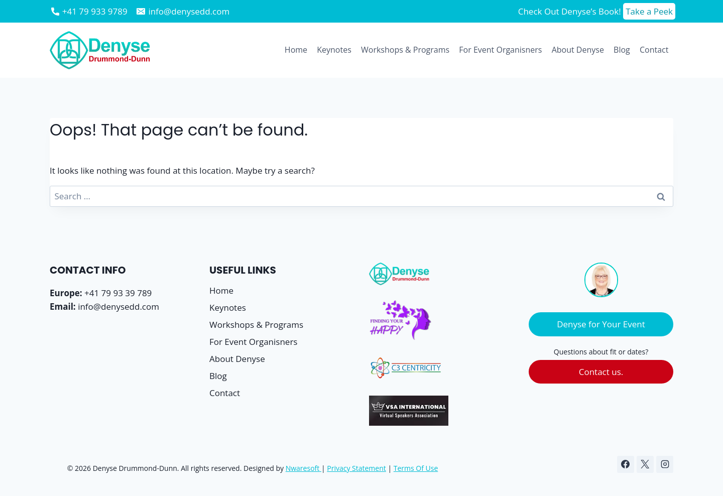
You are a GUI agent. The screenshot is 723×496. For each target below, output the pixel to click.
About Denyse (578, 49)
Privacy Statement (356, 468)
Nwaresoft (303, 468)
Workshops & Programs (405, 49)
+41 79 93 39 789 (118, 293)
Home (296, 49)
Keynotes (334, 49)
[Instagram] (664, 464)
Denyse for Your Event (601, 324)
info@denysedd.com (118, 306)
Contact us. (601, 372)
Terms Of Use (416, 468)
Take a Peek (649, 11)
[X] (645, 464)
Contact (654, 49)
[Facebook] (625, 464)
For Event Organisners (500, 49)
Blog (622, 49)
